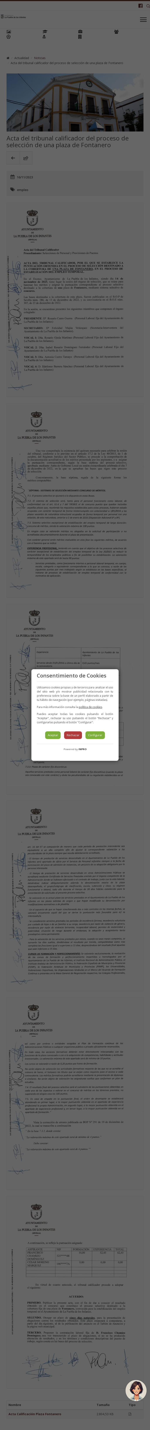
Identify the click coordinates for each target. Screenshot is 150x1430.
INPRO (82, 749)
